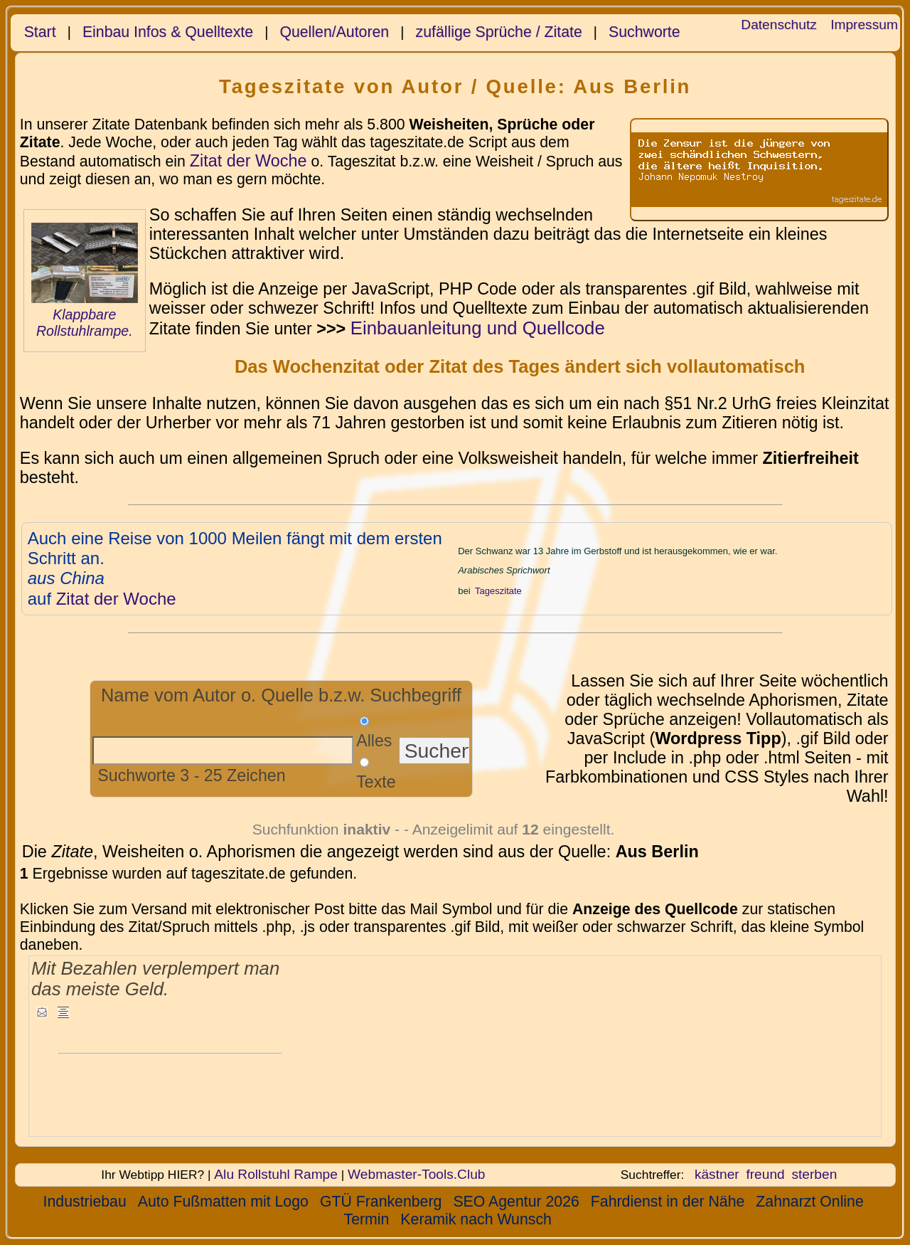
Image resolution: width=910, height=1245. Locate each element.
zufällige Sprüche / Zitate (499, 32)
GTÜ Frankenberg (381, 1201)
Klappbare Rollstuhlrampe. (84, 323)
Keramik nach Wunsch (476, 1219)
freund (765, 1174)
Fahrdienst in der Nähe (667, 1201)
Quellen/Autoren (334, 32)
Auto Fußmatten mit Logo (223, 1201)
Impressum (864, 24)
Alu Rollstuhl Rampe (276, 1174)
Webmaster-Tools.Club (416, 1174)
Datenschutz (778, 24)
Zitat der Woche (248, 161)
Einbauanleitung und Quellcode (477, 328)
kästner (717, 1174)
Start (40, 32)
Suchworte (644, 32)
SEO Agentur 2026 (516, 1201)
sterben (814, 1174)
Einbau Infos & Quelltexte (167, 32)
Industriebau (85, 1201)
